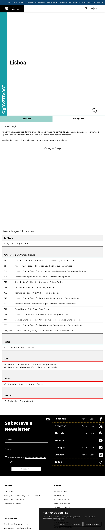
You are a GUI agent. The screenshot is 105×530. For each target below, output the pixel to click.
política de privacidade (35, 458)
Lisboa (92, 419)
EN (95, 8)
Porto (84, 419)
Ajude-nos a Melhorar (14, 499)
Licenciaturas (60, 491)
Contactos (9, 491)
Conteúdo (26, 119)
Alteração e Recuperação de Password (22, 495)
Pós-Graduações (62, 504)
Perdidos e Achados (13, 504)
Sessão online (36, 2)
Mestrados (59, 495)
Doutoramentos (62, 499)
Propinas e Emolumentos (16, 524)
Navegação (78, 119)
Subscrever (26, 469)
